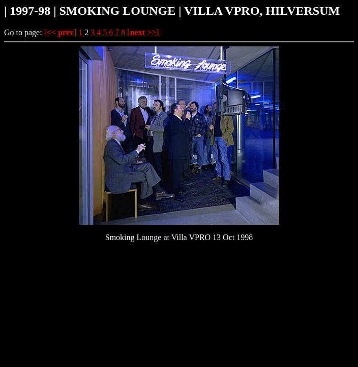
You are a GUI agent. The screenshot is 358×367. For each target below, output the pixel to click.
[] (60, 32)
